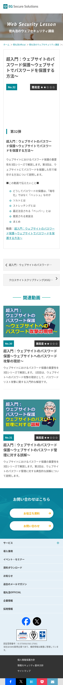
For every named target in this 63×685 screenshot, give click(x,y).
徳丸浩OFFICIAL (12, 592)
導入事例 (8, 551)
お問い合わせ (37, 526)
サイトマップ (24, 670)
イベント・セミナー (14, 559)
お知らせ (8, 575)
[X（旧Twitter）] (37, 621)
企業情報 (8, 600)
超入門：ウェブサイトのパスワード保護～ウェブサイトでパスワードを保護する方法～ (30, 233)
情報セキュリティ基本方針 (30, 665)
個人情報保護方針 (26, 659)
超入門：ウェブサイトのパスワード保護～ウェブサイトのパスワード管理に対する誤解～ (32, 264)
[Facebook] (26, 622)
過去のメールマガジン (15, 584)
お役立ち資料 (37, 513)
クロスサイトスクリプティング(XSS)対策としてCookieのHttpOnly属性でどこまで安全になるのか (34, 279)
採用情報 (8, 608)
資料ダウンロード (12, 567)
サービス (8, 542)
